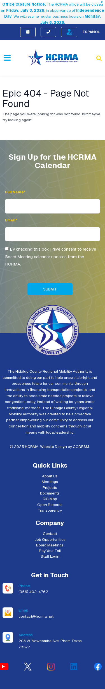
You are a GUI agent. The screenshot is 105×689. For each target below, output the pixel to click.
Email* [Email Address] (11, 205)
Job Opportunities (50, 524)
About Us (50, 461)
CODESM (81, 431)
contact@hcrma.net (35, 601)
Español (91, 17)
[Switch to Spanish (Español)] (65, 684)
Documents (50, 478)
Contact (50, 518)
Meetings (50, 466)
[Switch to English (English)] (30, 684)
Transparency (50, 495)
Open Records (49, 489)
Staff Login (50, 541)
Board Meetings (50, 530)
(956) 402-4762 (33, 577)
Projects (50, 472)
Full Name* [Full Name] (15, 177)
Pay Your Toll (50, 535)
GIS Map (50, 483)
